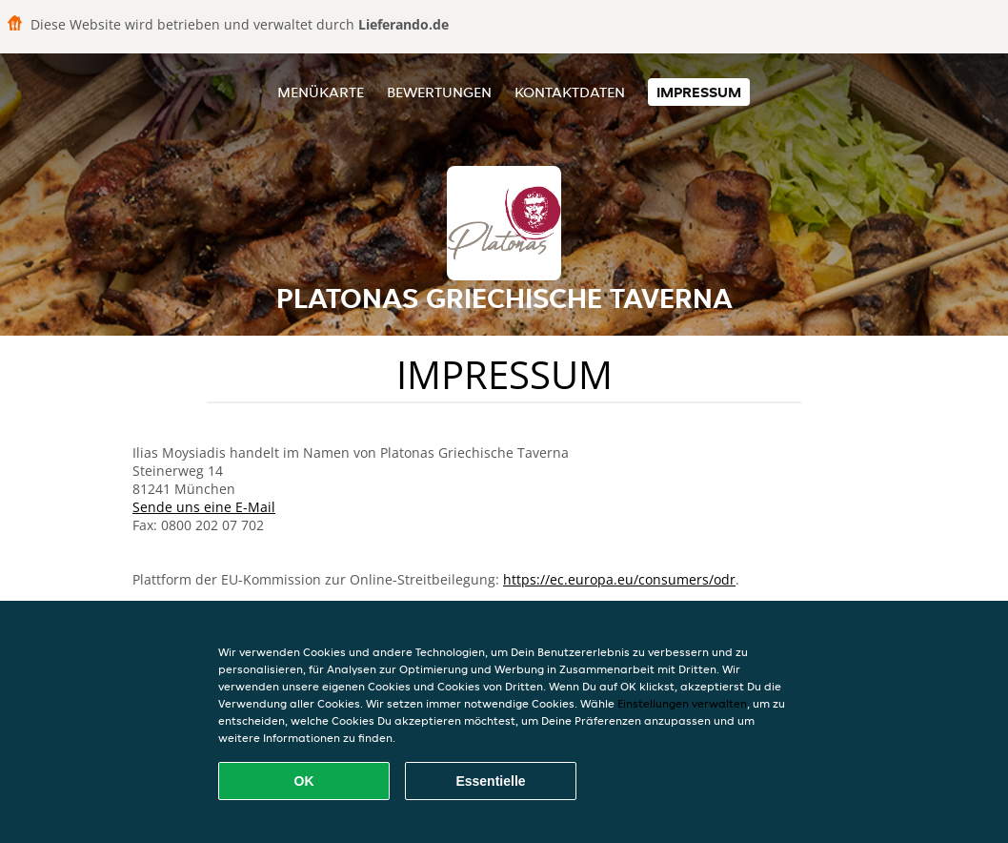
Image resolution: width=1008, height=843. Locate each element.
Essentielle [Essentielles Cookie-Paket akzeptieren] (490, 781)
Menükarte (320, 92)
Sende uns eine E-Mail (203, 507)
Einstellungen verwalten (682, 703)
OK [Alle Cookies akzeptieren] (304, 781)
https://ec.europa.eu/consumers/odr (619, 579)
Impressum (698, 92)
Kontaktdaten (569, 92)
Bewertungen (439, 92)
